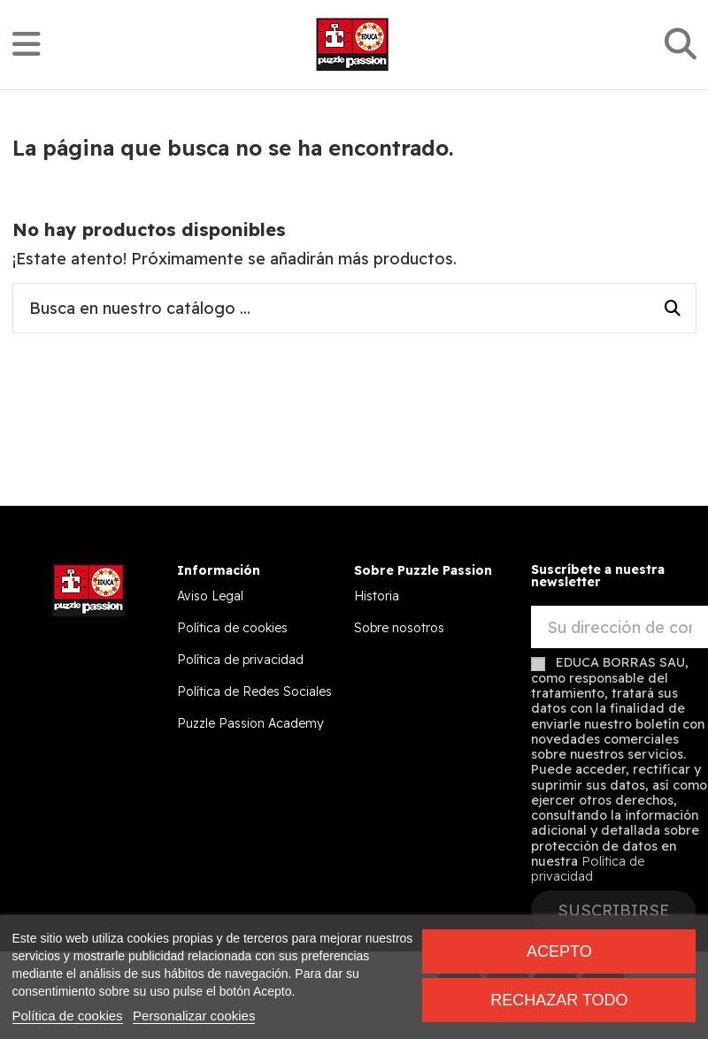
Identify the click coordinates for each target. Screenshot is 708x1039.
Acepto (559, 951)
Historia (376, 596)
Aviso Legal (210, 596)
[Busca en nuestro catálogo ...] (672, 308)
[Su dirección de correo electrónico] (619, 627)
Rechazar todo (558, 1000)
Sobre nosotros (399, 628)
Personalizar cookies (194, 1015)
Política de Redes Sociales (254, 691)
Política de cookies (232, 628)
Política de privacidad (240, 660)
